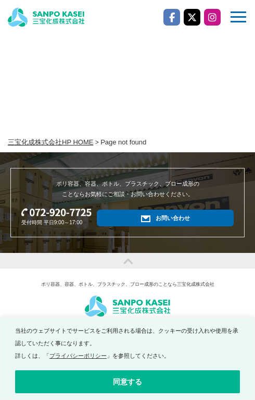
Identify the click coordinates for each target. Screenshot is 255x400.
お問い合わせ (173, 218)
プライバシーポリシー (78, 356)
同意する (127, 382)
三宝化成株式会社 (46, 17)
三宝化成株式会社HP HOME (50, 142)
